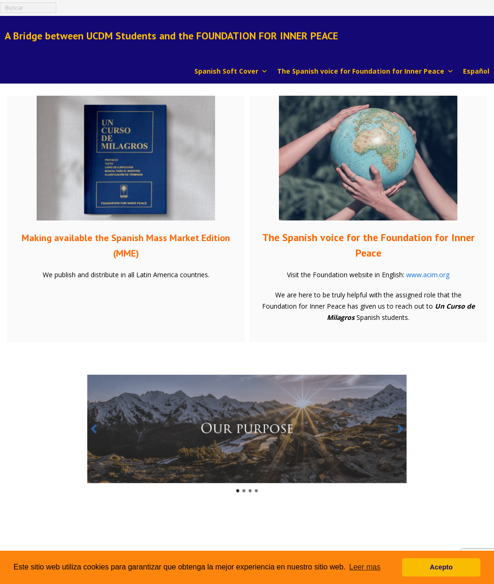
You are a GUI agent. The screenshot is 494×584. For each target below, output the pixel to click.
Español (476, 71)
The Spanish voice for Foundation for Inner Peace (365, 70)
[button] (135, 431)
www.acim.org (427, 274)
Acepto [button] (441, 567)
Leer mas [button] (365, 567)
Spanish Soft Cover (231, 70)
